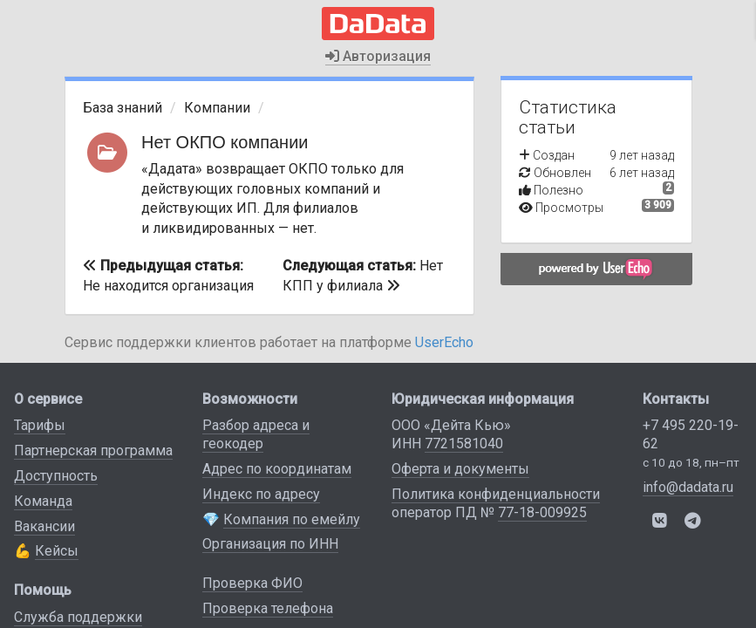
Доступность (56, 476)
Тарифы (39, 425)
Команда (43, 501)
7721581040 (464, 443)
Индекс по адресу (261, 494)
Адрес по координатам (276, 469)
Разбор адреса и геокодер (256, 434)
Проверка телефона (267, 608)
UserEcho (444, 342)
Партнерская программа (93, 450)
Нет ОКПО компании (225, 142)
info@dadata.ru (688, 487)
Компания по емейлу (291, 519)
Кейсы (56, 551)
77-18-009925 (542, 512)
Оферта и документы (460, 469)
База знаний (122, 107)
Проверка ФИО (252, 583)
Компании (217, 107)
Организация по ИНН (270, 544)
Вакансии (44, 526)
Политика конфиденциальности (496, 494)
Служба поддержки (78, 617)
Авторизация (378, 56)
